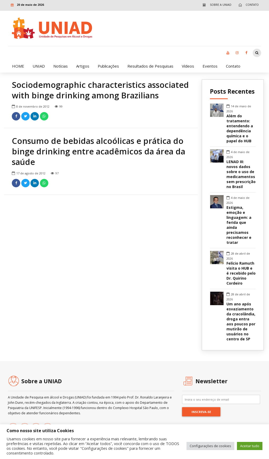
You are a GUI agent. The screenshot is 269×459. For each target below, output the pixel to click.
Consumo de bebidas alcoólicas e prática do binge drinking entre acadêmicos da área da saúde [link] (98, 151)
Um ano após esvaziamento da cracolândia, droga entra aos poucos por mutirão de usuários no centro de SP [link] (240, 321)
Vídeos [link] (188, 66)
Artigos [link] (82, 66)
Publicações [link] (108, 66)
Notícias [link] (60, 66)
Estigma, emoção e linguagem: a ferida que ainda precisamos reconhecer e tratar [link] (238, 225)
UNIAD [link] (39, 66)
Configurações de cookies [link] (210, 445)
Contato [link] (233, 66)
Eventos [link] (210, 66)
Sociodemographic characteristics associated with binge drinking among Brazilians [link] (100, 90)
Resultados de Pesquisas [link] (150, 66)
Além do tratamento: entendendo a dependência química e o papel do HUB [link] (239, 128)
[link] (215, 5)
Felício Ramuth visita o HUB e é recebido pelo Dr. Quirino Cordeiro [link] (241, 273)
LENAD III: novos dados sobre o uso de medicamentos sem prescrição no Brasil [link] (241, 174)
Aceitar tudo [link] (249, 445)
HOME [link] (18, 66)
